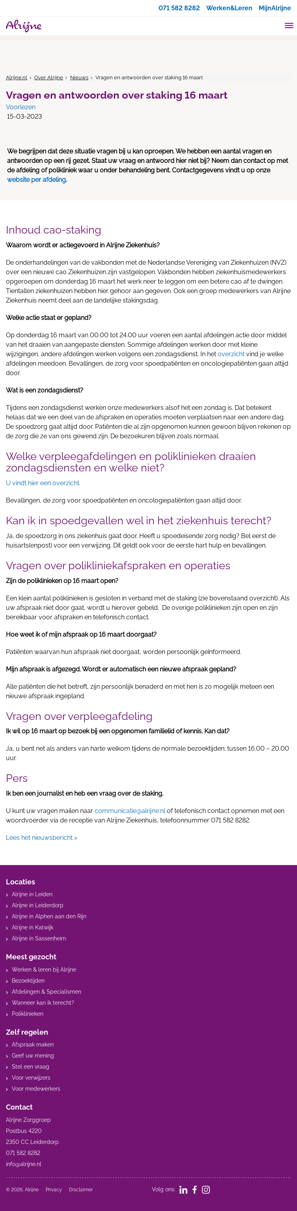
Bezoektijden (28, 980)
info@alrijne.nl (23, 1164)
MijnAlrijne (275, 8)
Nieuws (79, 77)
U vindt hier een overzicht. (43, 483)
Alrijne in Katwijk (32, 927)
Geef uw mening (33, 1055)
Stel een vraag (30, 1066)
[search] (274, 25)
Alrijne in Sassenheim (39, 938)
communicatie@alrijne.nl (130, 811)
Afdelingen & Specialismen (46, 992)
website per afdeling (36, 179)
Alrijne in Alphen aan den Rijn (49, 916)
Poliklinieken (27, 1014)
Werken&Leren (229, 8)
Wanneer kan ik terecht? (43, 1003)
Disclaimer (81, 1189)
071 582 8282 (179, 8)
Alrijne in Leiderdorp (38, 905)
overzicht (231, 354)
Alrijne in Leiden (32, 894)
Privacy (54, 1189)
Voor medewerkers (36, 1089)
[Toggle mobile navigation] (289, 26)
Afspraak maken (33, 1044)
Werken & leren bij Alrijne (44, 969)
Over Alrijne (48, 77)
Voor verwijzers (31, 1078)
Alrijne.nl (16, 77)
